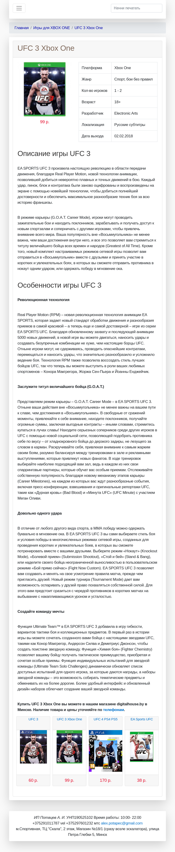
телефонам (113, 710)
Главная (22, 28)
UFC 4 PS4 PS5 (106, 719)
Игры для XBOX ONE (51, 28)
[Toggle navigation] (19, 8)
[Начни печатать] (136, 8)
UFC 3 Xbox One (89, 28)
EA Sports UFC (141, 719)
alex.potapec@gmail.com (121, 823)
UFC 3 (33, 719)
